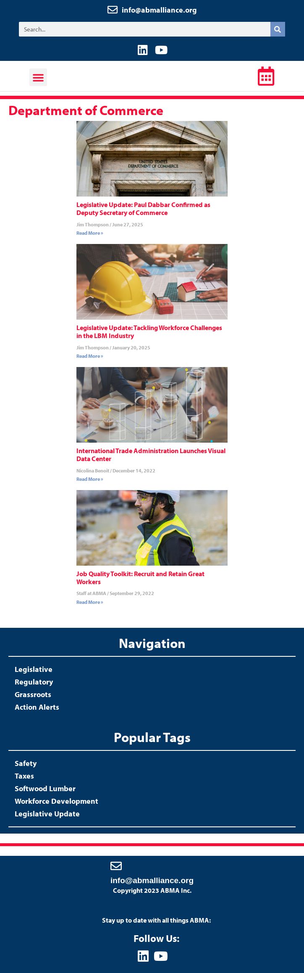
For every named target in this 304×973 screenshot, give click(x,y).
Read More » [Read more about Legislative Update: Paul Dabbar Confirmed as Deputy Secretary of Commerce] (89, 233)
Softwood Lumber (45, 788)
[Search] (277, 29)
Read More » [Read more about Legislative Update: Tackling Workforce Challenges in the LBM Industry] (89, 356)
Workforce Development (56, 801)
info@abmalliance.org (159, 10)
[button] (38, 77)
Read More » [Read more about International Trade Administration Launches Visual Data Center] (89, 479)
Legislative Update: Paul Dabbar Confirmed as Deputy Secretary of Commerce (143, 208)
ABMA (148, 78)
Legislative (33, 669)
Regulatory (34, 682)
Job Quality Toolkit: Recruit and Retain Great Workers (140, 577)
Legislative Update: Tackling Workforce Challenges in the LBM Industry (149, 331)
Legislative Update (47, 813)
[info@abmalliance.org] (116, 865)
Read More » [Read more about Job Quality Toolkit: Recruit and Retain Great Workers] (89, 602)
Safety (26, 763)
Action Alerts (37, 707)
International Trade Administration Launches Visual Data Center (150, 454)
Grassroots (33, 694)
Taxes (24, 776)
